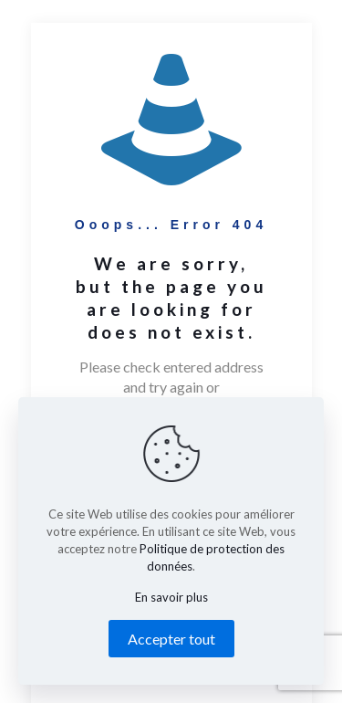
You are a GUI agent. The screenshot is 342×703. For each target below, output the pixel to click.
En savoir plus (171, 597)
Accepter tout (171, 638)
